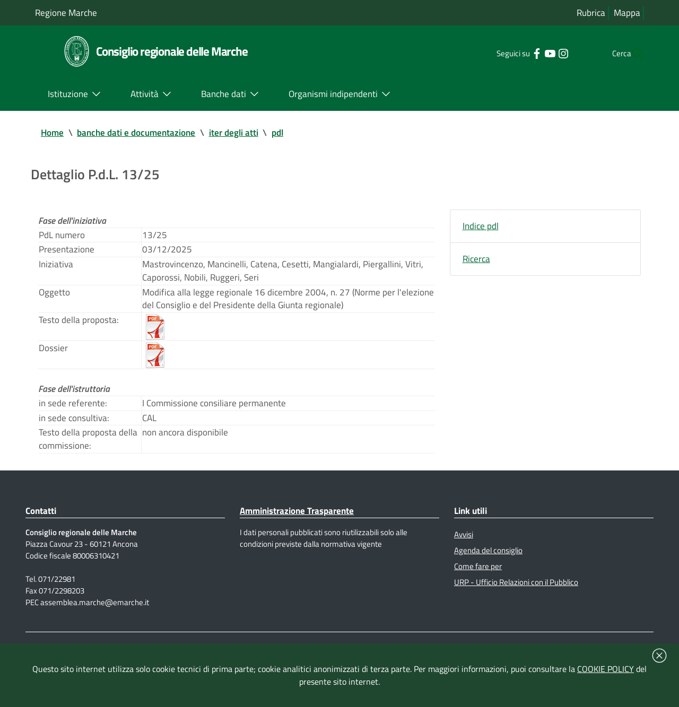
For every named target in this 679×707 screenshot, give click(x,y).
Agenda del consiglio (490, 582)
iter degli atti (242, 133)
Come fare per (479, 599)
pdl (288, 133)
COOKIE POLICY (605, 668)
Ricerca (477, 265)
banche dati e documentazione (141, 133)
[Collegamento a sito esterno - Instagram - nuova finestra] (540, 53)
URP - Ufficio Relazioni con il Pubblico (521, 616)
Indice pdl (482, 231)
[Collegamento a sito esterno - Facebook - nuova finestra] (514, 53)
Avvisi (465, 564)
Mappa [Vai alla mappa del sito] (626, 13)
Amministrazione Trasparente (301, 540)
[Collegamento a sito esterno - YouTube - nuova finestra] (527, 53)
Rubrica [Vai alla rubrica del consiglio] (589, 13)
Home (53, 133)
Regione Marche (67, 12)
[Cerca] (631, 53)
